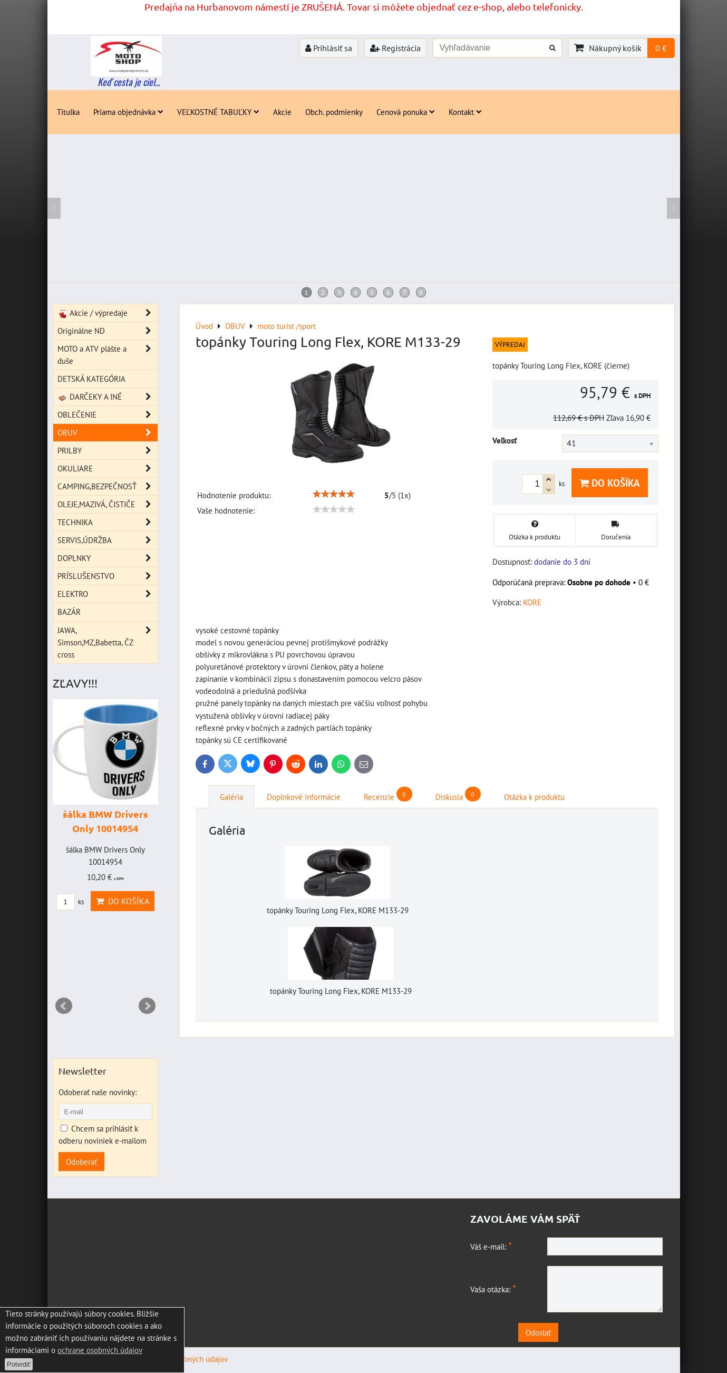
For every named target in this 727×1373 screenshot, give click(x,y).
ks (70, 901)
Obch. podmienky (334, 112)
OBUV (107, 432)
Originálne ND (107, 331)
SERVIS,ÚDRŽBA (107, 540)
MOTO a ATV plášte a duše (107, 355)
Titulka (68, 112)
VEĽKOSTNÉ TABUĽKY (218, 112)
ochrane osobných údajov (99, 1350)
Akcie (282, 112)
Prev (63, 1006)
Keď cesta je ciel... (129, 82)
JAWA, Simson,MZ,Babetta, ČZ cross (107, 642)
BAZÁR (69, 611)
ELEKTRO (107, 594)
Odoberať (81, 1161)
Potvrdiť (19, 1364)
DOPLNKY (107, 558)
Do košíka (609, 482)
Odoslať (569, 1332)
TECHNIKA (107, 522)
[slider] (334, 494)
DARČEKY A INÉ (107, 396)
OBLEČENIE (107, 414)
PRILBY (107, 450)
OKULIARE (107, 468)
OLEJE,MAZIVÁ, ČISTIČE (107, 504)
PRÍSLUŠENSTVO (107, 576)
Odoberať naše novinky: (98, 1092)
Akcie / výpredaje (107, 313)
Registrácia (395, 48)
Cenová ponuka (405, 112)
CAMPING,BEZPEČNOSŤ (107, 486)
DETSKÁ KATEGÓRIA (91, 378)
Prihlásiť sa (328, 48)
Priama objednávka (128, 112)
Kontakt (465, 112)
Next (147, 1006)
